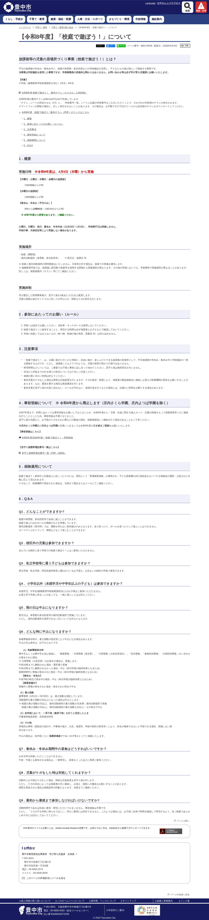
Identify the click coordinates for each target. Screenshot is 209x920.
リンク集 (185, 901)
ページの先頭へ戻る (180, 894)
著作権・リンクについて (103, 901)
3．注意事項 (30, 129)
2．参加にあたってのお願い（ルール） (44, 124)
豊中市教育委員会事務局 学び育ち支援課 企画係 (48, 854)
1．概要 (28, 118)
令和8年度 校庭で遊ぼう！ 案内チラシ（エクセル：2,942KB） (54, 93)
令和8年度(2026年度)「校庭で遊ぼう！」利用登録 (47, 437)
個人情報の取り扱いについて (36, 901)
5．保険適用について (35, 140)
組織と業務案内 (165, 901)
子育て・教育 (41, 27)
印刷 (186, 45)
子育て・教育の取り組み (62, 27)
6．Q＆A (28, 145)
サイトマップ (129, 901)
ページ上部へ (183, 821)
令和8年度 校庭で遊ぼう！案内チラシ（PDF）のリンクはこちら (55, 112)
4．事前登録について (35, 135)
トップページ (25, 27)
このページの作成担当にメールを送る (46, 878)
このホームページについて (71, 901)
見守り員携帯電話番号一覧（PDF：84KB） (44, 453)
